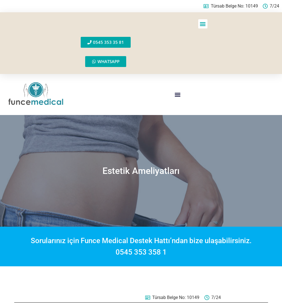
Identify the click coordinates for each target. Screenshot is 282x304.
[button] (202, 23)
